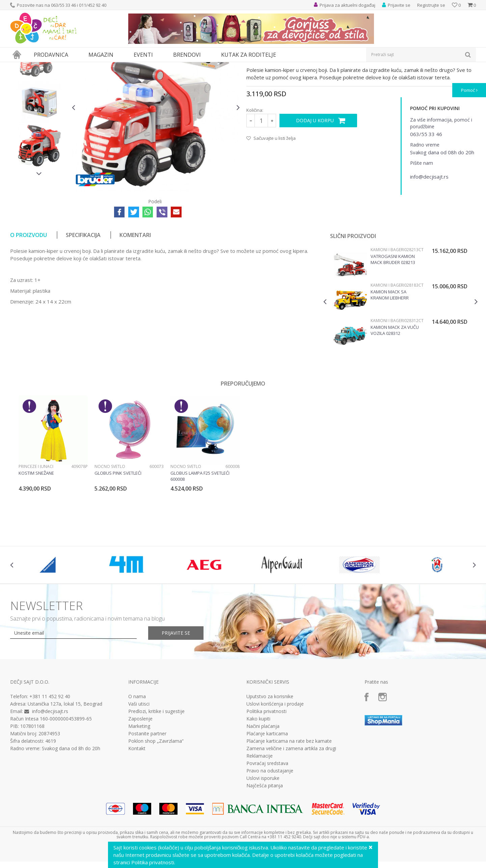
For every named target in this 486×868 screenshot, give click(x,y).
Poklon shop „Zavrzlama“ (156, 803)
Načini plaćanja (262, 788)
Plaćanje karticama (267, 795)
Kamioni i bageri (167, 66)
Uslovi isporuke (262, 840)
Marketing (139, 788)
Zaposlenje (140, 781)
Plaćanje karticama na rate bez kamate (289, 803)
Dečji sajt (18, 66)
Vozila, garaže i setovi (110, 66)
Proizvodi (41, 66)
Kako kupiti (258, 781)
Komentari (135, 297)
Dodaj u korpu (315, 182)
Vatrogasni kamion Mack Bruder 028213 (393, 321)
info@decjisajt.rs (50, 773)
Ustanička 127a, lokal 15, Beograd (65, 766)
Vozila (141, 66)
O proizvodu (28, 297)
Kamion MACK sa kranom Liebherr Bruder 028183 (390, 357)
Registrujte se (431, 5)
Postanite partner (147, 795)
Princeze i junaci (36, 528)
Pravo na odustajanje (269, 833)
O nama (137, 758)
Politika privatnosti (266, 773)
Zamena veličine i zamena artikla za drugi (291, 810)
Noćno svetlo (109, 528)
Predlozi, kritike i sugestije (156, 773)
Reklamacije (259, 818)
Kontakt (136, 810)
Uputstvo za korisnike (269, 758)
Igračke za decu (70, 66)
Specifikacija (83, 297)
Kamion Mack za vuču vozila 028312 (395, 392)
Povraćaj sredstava (267, 825)
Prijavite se (176, 695)
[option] (39, 118)
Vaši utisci (139, 766)
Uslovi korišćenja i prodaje (275, 766)
